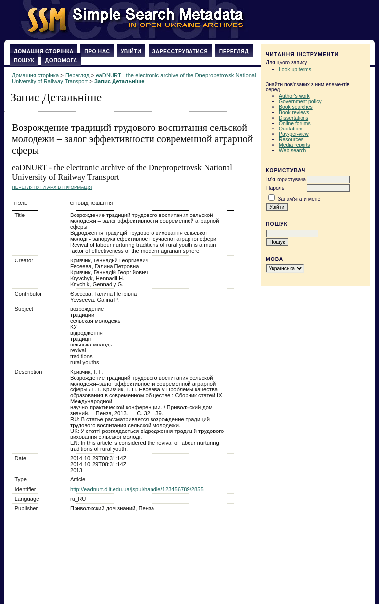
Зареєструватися (180, 51)
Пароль (275, 188)
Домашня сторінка (44, 51)
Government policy (300, 101)
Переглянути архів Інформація (52, 187)
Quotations (291, 128)
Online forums (295, 123)
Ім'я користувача (286, 179)
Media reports (294, 145)
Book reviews (294, 112)
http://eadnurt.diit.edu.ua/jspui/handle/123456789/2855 (137, 489)
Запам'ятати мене (299, 199)
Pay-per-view (294, 134)
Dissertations (293, 118)
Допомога (61, 60)
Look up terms (295, 69)
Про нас (97, 51)
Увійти (131, 51)
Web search (292, 150)
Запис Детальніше (119, 81)
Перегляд (234, 51)
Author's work (294, 96)
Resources (291, 139)
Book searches (296, 107)
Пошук (24, 60)
